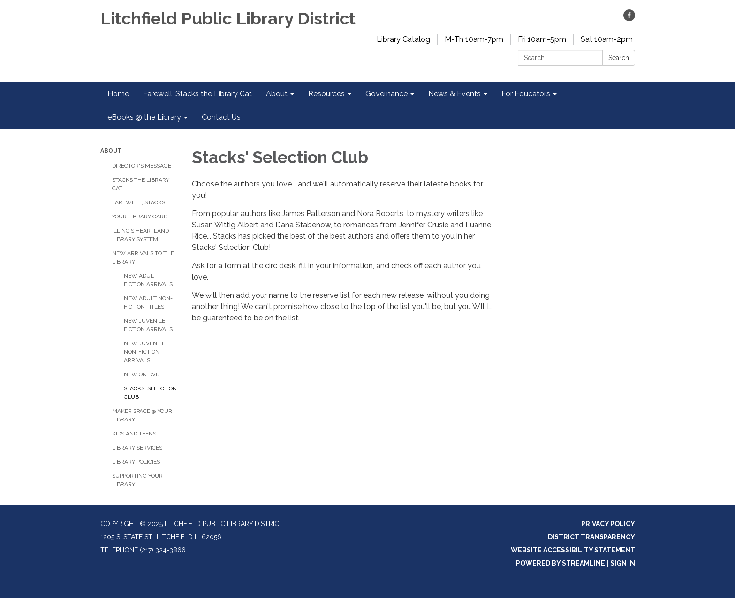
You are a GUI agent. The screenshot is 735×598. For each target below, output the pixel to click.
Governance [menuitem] (386, 93)
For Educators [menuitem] (525, 93)
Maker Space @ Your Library (142, 415)
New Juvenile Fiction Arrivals (148, 325)
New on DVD (141, 374)
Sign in (622, 563)
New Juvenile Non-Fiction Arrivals (144, 352)
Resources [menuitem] (326, 93)
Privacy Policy (608, 524)
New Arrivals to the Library (143, 257)
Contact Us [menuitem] (221, 117)
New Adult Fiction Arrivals (148, 279)
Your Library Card (139, 216)
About (110, 151)
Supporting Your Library (137, 480)
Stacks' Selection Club (150, 392)
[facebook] (629, 18)
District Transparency (591, 537)
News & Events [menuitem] (454, 93)
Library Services (137, 447)
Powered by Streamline (560, 563)
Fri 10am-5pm (542, 39)
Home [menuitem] (118, 93)
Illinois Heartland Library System (140, 234)
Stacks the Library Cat (140, 184)
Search (618, 58)
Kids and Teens (134, 433)
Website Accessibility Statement (573, 550)
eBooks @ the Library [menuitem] (144, 117)
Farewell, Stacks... (140, 202)
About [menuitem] (277, 93)
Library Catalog (403, 39)
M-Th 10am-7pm (474, 39)
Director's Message (141, 166)
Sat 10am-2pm (607, 39)
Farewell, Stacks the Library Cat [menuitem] (197, 93)
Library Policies (136, 461)
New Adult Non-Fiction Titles (148, 302)
